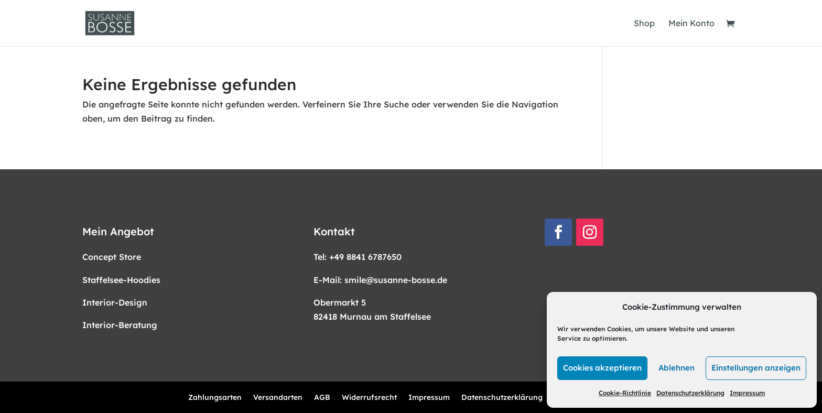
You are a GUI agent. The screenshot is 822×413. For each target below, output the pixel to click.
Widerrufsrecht (369, 398)
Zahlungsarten (215, 398)
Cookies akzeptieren (602, 368)
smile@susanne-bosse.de (395, 280)
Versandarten (277, 398)
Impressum (747, 393)
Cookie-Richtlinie (625, 393)
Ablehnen (676, 368)
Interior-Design (114, 302)
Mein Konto (691, 23)
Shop (644, 23)
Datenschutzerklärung (690, 393)
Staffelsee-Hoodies (121, 280)
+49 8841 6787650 (365, 257)
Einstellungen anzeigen (756, 368)
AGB (322, 398)
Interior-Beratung (119, 325)
